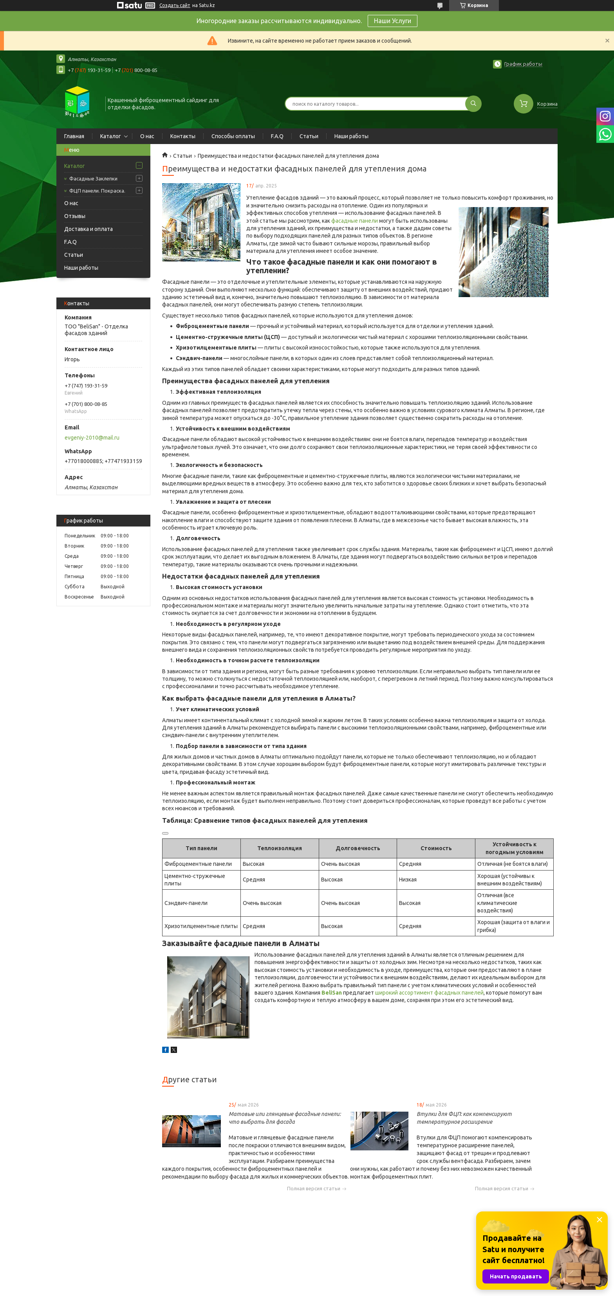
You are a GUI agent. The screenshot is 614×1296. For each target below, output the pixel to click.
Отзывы (74, 216)
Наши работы (351, 136)
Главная (74, 136)
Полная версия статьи (313, 1188)
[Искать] (473, 104)
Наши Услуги (392, 20)
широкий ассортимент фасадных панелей (429, 993)
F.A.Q (277, 136)
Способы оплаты (233, 136)
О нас (147, 136)
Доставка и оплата (88, 229)
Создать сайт (174, 5)
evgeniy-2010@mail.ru (92, 437)
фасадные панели (355, 221)
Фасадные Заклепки (93, 178)
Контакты (182, 136)
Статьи (309, 136)
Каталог (110, 136)
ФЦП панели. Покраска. (97, 190)
